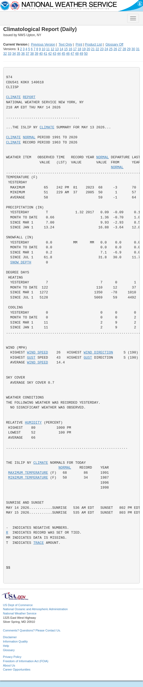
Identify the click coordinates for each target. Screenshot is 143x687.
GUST (31, 358)
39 (36, 54)
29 (128, 49)
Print (79, 44)
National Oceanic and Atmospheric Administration (35, 609)
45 (63, 54)
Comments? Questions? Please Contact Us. (32, 630)
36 (23, 54)
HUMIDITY (33, 423)
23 (101, 49)
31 (138, 49)
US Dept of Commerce (18, 605)
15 (66, 49)
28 (124, 49)
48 (76, 54)
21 (93, 49)
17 (75, 49)
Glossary (9, 650)
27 (119, 49)
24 (106, 49)
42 (50, 54)
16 (70, 49)
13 (57, 49)
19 (83, 49)
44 (58, 54)
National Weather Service (20, 613)
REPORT (29, 97)
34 (14, 54)
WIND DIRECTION (98, 353)
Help (6, 645)
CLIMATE (13, 97)
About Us (9, 665)
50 (86, 54)
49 (81, 54)
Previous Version (43, 44)
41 (45, 54)
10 (43, 49)
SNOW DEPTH (20, 262)
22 (97, 49)
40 (41, 54)
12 (52, 49)
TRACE (38, 543)
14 (61, 49)
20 (88, 49)
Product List (93, 44)
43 (54, 54)
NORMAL (29, 137)
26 (115, 49)
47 (72, 54)
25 (111, 49)
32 (5, 54)
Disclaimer (10, 637)
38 (32, 54)
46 (68, 54)
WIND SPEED (37, 353)
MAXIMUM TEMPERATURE (28, 473)
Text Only (65, 44)
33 (9, 54)
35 (18, 54)
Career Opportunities (16, 669)
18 (79, 49)
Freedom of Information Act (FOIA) (25, 661)
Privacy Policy (12, 656)
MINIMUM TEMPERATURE (28, 478)
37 (27, 54)
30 (133, 49)
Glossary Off (114, 44)
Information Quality (15, 641)
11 (48, 49)
